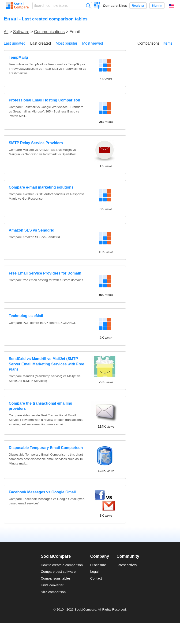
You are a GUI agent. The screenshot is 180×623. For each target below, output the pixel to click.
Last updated (15, 43)
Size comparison (53, 592)
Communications (49, 31)
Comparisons (149, 43)
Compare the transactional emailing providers (40, 405)
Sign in (157, 5)
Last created (40, 43)
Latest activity (126, 565)
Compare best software (58, 571)
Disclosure (98, 565)
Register (138, 5)
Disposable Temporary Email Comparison (46, 448)
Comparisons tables (56, 578)
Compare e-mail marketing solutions (41, 187)
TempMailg (18, 57)
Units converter (52, 585)
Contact (96, 578)
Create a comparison (97, 6)
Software (21, 31)
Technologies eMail (26, 316)
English (171, 6)
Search (88, 5)
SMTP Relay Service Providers (36, 143)
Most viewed (92, 43)
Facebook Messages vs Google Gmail (42, 492)
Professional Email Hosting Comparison (44, 100)
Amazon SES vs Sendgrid (31, 230)
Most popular (67, 43)
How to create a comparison (62, 565)
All (6, 31)
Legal (94, 571)
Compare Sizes (115, 6)
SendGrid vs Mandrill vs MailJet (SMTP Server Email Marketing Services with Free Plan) (46, 364)
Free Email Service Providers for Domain (45, 273)
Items (167, 43)
